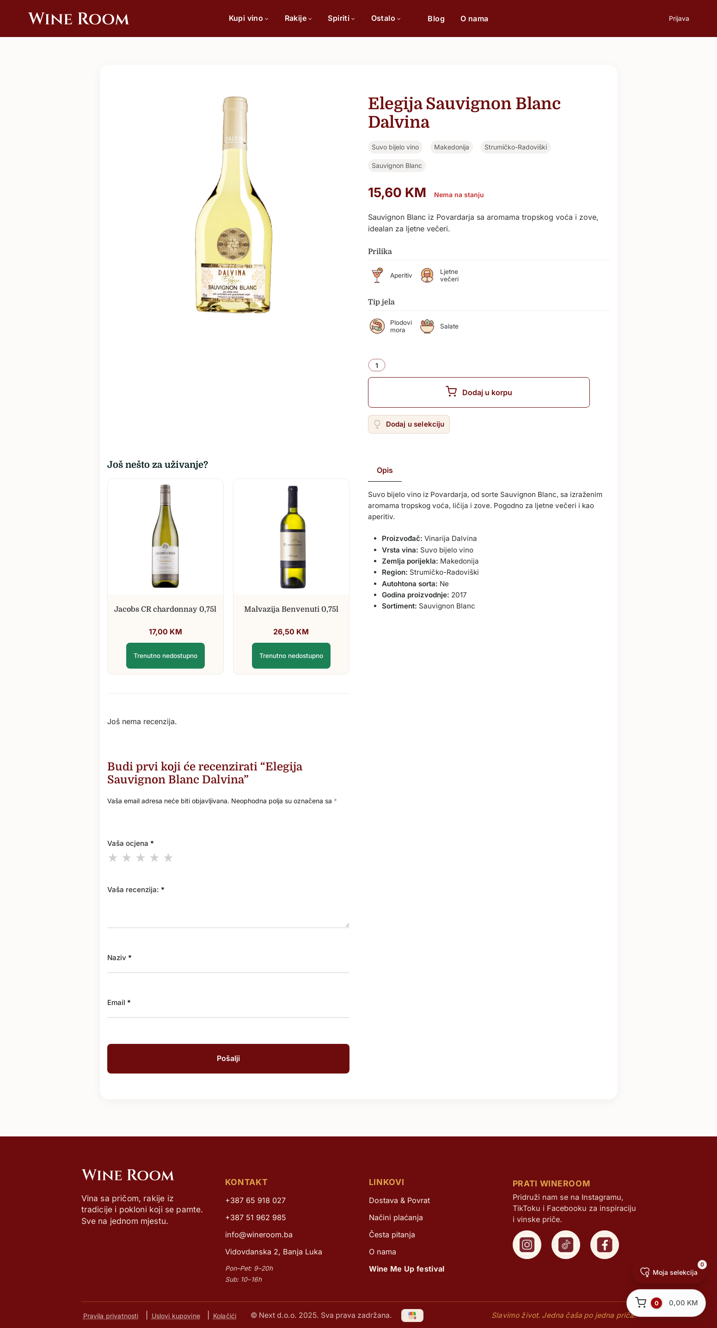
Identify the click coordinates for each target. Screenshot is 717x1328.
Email (119, 1002)
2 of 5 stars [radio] (126, 857)
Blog (436, 18)
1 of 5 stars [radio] (112, 857)
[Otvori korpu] (666, 1303)
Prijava (679, 18)
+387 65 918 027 (255, 1200)
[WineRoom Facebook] (604, 1244)
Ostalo (386, 18)
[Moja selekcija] (669, 1272)
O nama (474, 18)
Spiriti (341, 18)
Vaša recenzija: (136, 889)
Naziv (119, 957)
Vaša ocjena (130, 843)
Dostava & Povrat (399, 1200)
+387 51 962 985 (255, 1217)
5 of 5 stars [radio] (168, 857)
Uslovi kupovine (176, 1315)
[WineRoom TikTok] (566, 1244)
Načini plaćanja (396, 1217)
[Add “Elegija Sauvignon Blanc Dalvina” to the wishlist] (409, 424)
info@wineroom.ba (259, 1234)
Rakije (299, 18)
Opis (385, 470)
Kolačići (224, 1315)
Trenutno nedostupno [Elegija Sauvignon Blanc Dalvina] (165, 655)
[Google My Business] (412, 1315)
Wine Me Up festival (407, 1268)
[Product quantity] (377, 365)
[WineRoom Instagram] (527, 1244)
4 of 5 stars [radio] (154, 857)
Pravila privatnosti (111, 1315)
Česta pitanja (392, 1234)
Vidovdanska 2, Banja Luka (273, 1251)
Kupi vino (249, 18)
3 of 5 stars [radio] (140, 857)
